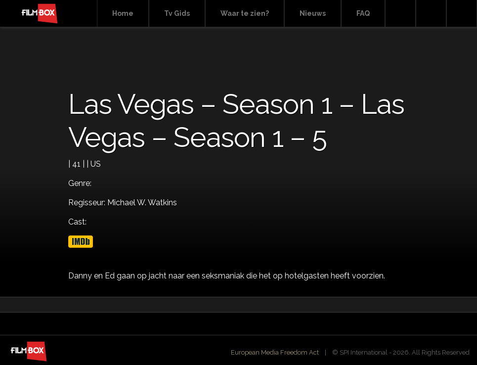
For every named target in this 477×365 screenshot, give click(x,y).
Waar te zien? (244, 13)
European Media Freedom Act (275, 352)
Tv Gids (177, 13)
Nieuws (313, 13)
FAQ (363, 13)
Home (122, 13)
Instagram (461, 13)
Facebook (431, 13)
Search (400, 13)
